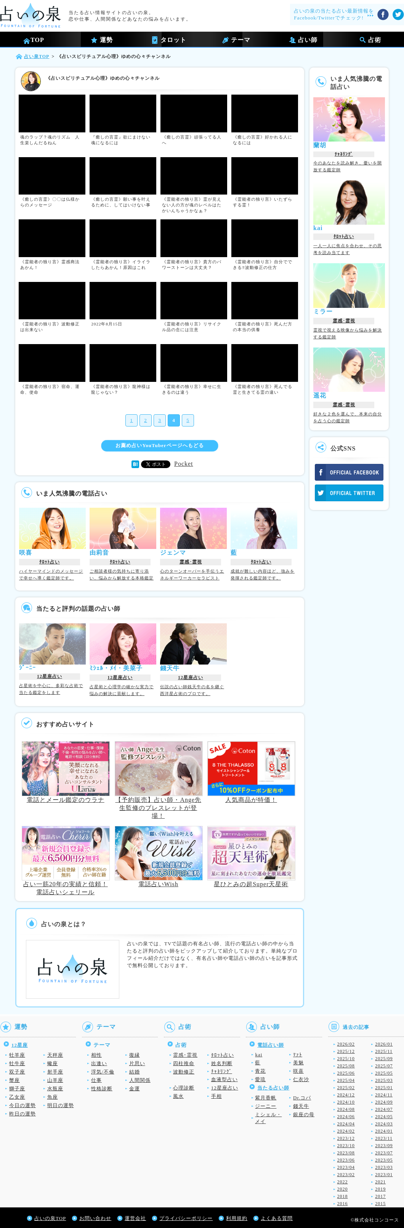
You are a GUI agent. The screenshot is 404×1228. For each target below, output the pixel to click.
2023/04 (346, 1167)
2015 (380, 1203)
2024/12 (346, 1095)
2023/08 (346, 1153)
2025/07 (384, 1066)
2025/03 (384, 1080)
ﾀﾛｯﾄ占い (49, 562)
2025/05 (384, 1073)
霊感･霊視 (191, 562)
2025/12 (346, 1051)
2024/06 (346, 1116)
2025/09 (384, 1058)
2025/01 (384, 1087)
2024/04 (346, 1124)
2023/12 (346, 1138)
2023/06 (346, 1160)
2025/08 (346, 1066)
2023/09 (384, 1145)
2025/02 (346, 1087)
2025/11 (384, 1051)
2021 (380, 1182)
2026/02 (346, 1044)
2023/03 (384, 1167)
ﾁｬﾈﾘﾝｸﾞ (344, 154)
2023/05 (384, 1160)
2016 (342, 1203)
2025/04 (346, 1080)
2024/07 (384, 1109)
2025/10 (346, 1058)
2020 (342, 1189)
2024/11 (384, 1095)
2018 (342, 1196)
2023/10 (346, 1145)
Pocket (183, 463)
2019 (380, 1189)
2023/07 (384, 1153)
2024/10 (346, 1102)
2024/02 (346, 1131)
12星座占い (49, 676)
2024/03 (384, 1124)
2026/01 (384, 1044)
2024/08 (346, 1109)
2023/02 (346, 1174)
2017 (380, 1196)
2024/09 (384, 1102)
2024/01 (384, 1131)
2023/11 (384, 1138)
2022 (342, 1182)
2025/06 (346, 1073)
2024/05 (384, 1116)
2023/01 (384, 1174)
